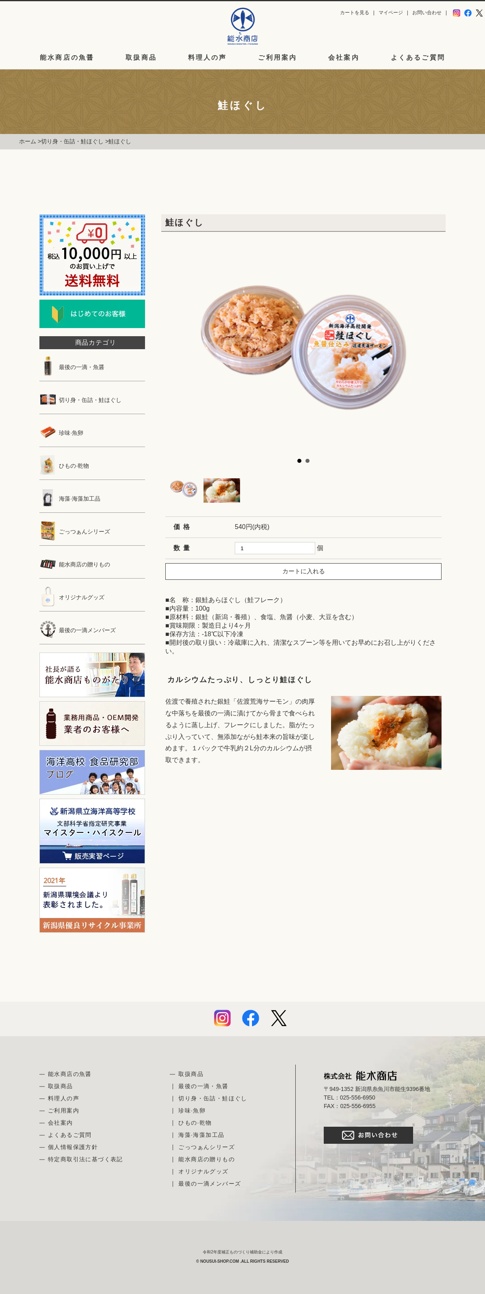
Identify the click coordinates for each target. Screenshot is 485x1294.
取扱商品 (141, 57)
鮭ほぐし (119, 141)
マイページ (391, 12)
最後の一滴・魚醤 (71, 367)
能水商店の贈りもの (74, 564)
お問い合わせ (427, 12)
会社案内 (343, 57)
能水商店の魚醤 (67, 57)
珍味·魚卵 (61, 433)
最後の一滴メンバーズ (77, 630)
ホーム (27, 141)
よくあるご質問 (418, 57)
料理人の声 (207, 57)
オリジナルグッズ (71, 597)
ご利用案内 (277, 57)
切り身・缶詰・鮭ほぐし (72, 141)
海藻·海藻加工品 (69, 498)
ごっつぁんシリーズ (74, 531)
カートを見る (354, 12)
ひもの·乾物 (64, 465)
